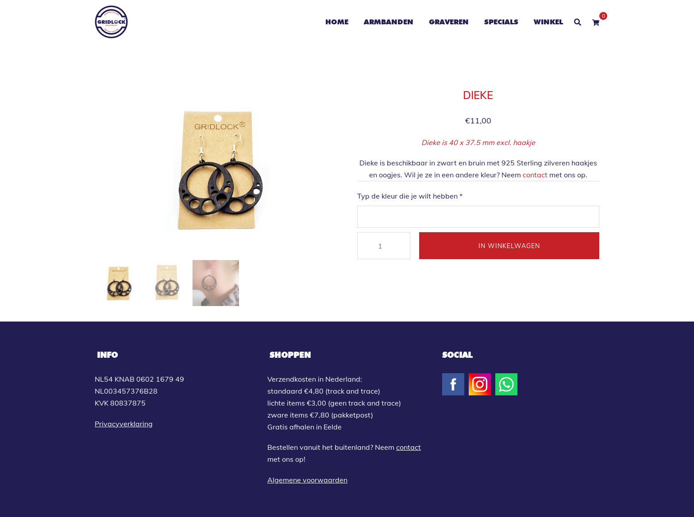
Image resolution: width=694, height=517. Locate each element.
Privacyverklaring (124, 423)
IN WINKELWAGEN (509, 246)
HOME (336, 22)
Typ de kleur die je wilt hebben (410, 195)
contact (535, 174)
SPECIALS (501, 22)
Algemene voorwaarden (307, 479)
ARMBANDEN (388, 22)
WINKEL (548, 22)
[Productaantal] (383, 245)
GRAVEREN (449, 22)
